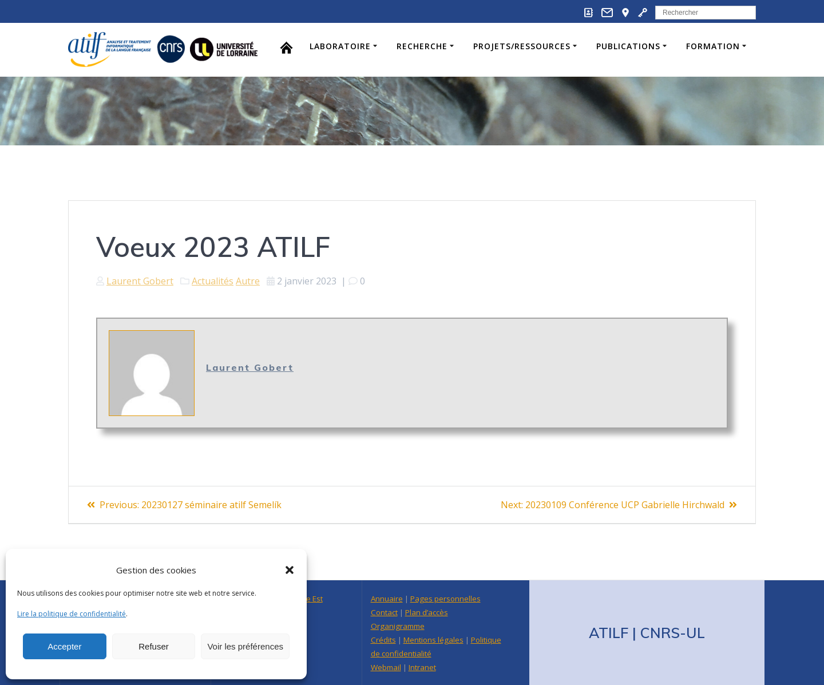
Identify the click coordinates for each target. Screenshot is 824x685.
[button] (289, 570)
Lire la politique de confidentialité (71, 614)
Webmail (386, 667)
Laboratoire (340, 46)
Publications (628, 46)
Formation (713, 46)
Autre (248, 281)
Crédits (383, 640)
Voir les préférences (245, 646)
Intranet (422, 667)
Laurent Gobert (139, 281)
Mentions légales (433, 640)
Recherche (422, 46)
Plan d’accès (426, 612)
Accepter (64, 646)
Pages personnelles (445, 598)
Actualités (212, 281)
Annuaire (387, 598)
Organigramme (398, 626)
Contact (384, 612)
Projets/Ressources (522, 46)
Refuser (153, 646)
